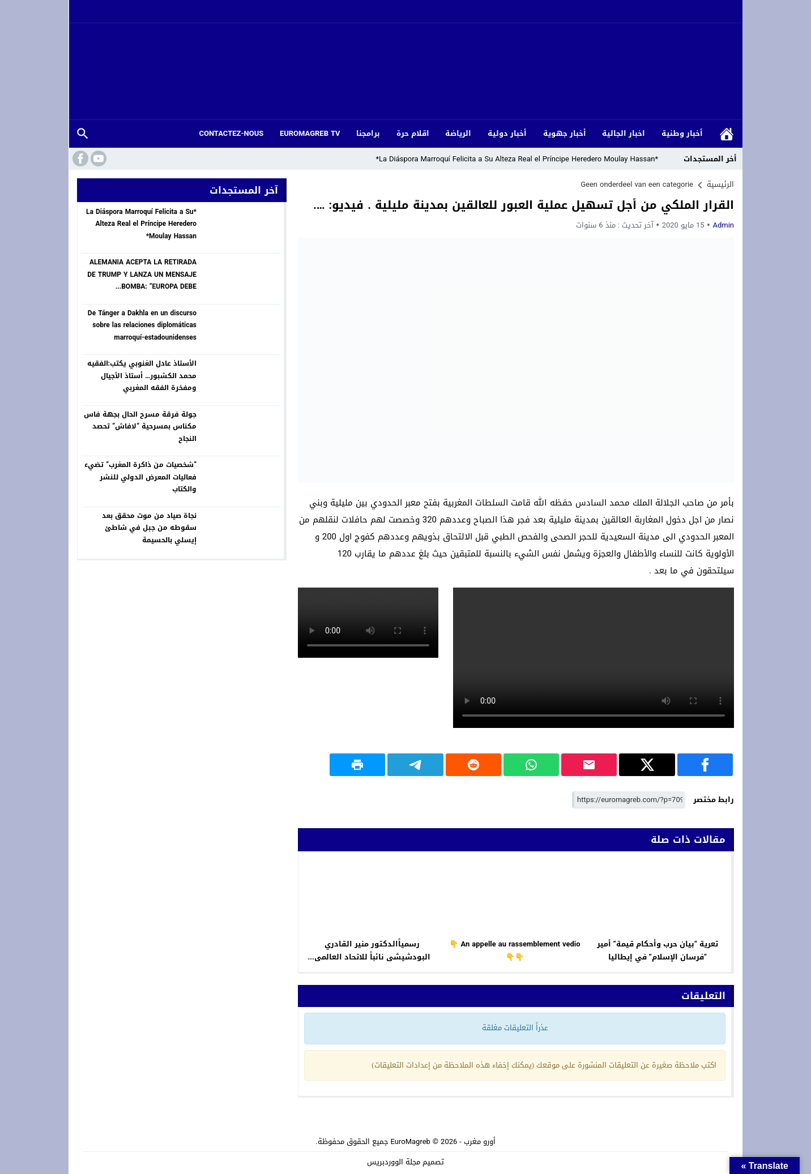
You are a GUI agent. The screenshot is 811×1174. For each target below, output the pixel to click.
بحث (82, 134)
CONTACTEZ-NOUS (231, 133)
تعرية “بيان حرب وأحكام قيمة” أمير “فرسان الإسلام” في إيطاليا (658, 950)
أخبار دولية (507, 133)
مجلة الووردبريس (393, 1162)
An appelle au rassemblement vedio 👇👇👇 (514, 950)
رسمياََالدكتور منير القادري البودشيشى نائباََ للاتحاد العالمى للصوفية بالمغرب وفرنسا (372, 957)
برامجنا (368, 133)
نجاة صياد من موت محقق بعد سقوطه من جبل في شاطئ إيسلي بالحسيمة (149, 527)
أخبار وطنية (682, 133)
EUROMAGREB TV (310, 133)
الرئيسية (726, 134)
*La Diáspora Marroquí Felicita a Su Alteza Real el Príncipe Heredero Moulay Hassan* (525, 158)
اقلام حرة (412, 133)
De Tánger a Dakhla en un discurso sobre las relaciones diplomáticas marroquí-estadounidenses (142, 325)
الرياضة (458, 133)
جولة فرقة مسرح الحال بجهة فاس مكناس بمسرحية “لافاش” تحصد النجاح (140, 426)
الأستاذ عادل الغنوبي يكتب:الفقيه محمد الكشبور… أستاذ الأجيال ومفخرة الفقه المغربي (142, 375)
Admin (723, 225)
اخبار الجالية (623, 133)
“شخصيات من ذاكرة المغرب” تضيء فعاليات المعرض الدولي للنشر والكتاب (140, 477)
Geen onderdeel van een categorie (636, 184)
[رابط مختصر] (628, 800)
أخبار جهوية (564, 133)
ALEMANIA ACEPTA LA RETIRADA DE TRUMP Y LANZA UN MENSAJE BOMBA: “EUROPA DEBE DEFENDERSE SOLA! (142, 280)
